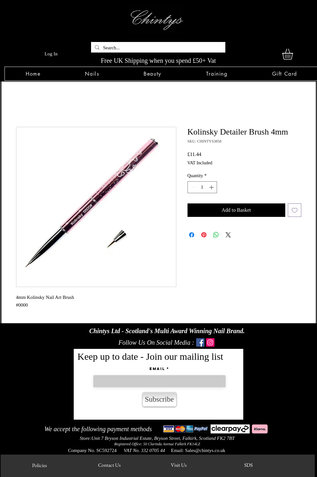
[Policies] (39, 465)
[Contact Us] (109, 465)
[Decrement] (192, 187)
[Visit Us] (178, 465)
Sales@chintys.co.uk (205, 450)
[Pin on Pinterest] (204, 235)
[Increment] (212, 187)
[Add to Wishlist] (294, 210)
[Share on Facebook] (192, 235)
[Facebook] (200, 342)
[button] (92, 73)
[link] (294, 54)
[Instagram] (210, 342)
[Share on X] (228, 235)
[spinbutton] (202, 187)
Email (157, 368)
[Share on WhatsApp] (216, 235)
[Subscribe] (159, 399)
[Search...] (157, 48)
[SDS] (248, 465)
